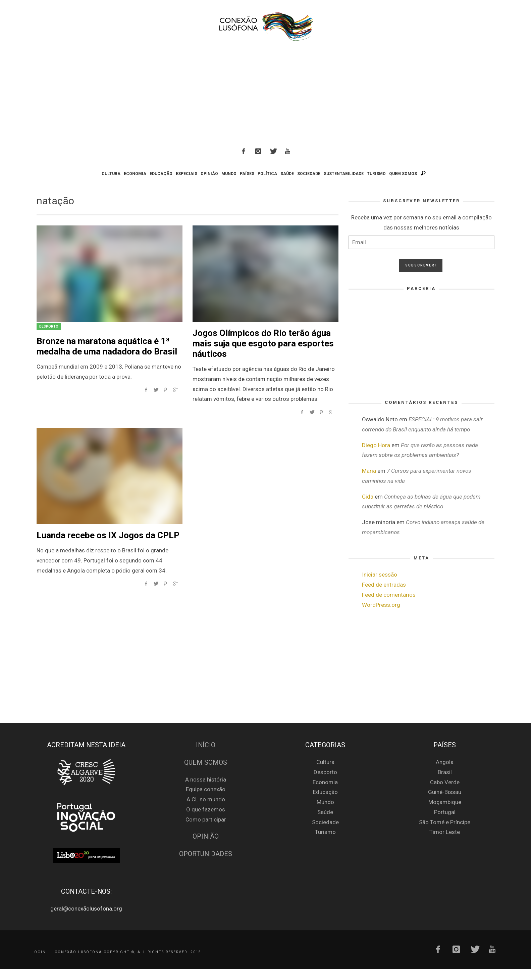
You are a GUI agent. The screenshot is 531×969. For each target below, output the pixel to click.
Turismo (325, 832)
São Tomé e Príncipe (444, 822)
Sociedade (325, 822)
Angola (445, 762)
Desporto (48, 326)
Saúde (325, 812)
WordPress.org (381, 604)
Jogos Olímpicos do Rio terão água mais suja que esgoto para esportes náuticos (263, 343)
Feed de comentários (389, 594)
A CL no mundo (206, 799)
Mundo (325, 802)
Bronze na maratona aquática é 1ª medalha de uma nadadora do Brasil (107, 346)
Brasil (445, 772)
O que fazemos (205, 809)
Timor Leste (444, 832)
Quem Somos (205, 762)
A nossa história (205, 779)
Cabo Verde (445, 782)
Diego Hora (376, 445)
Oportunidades (205, 854)
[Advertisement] (265, 95)
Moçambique (444, 802)
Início (205, 745)
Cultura (325, 762)
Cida (367, 496)
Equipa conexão (205, 789)
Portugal (445, 812)
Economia (325, 782)
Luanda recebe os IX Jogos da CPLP (108, 535)
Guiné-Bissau (444, 792)
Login (39, 952)
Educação (325, 792)
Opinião (206, 836)
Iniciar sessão (379, 574)
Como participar (205, 819)
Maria (369, 470)
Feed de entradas (384, 584)
